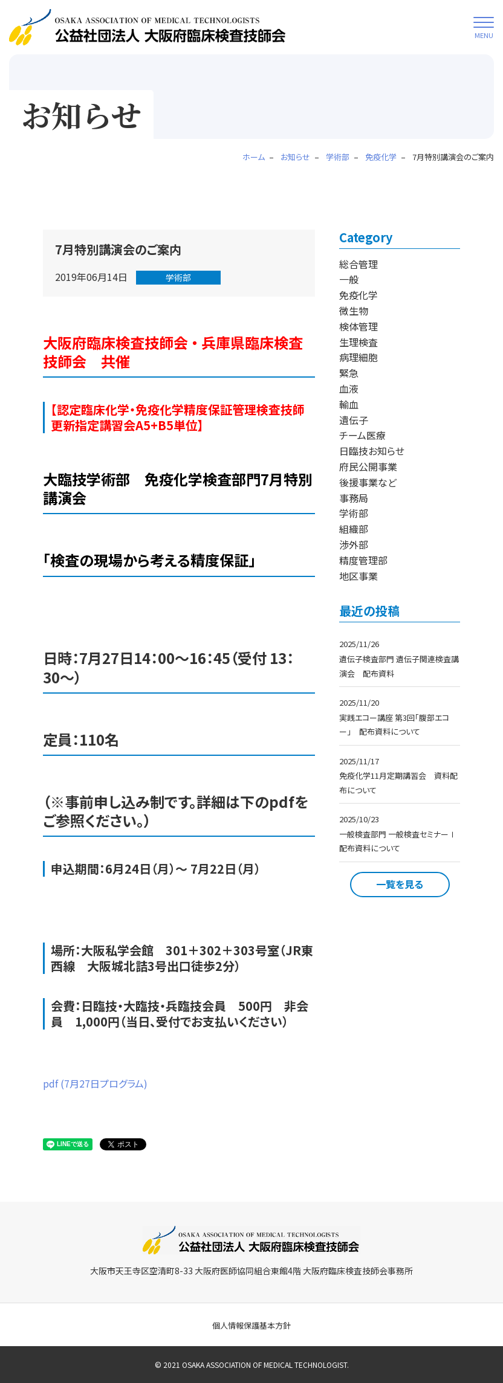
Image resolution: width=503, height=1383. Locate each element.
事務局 (353, 498)
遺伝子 (353, 420)
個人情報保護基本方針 (251, 1325)
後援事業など (368, 482)
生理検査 (358, 342)
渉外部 (353, 544)
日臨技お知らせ (371, 450)
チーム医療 (362, 435)
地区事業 (358, 576)
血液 (349, 388)
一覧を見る (399, 884)
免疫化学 (358, 295)
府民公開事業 (368, 466)
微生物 (353, 310)
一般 (349, 279)
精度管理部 (363, 560)
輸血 (349, 404)
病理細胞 (358, 357)
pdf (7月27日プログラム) (95, 1083)
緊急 (349, 373)
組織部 (353, 528)
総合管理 (358, 264)
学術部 (178, 277)
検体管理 (358, 326)
